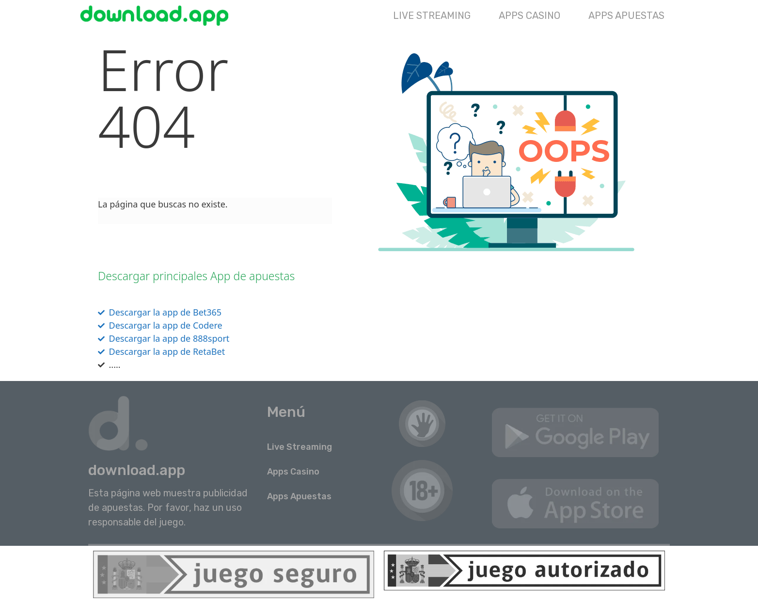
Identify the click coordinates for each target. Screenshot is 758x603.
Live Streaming (432, 15)
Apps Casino (529, 15)
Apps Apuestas (626, 15)
